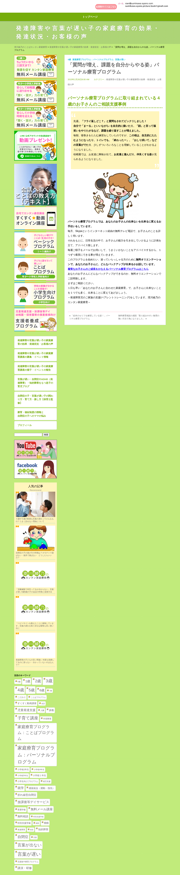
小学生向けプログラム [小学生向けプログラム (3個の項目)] (28, 781)
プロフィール (25, 425)
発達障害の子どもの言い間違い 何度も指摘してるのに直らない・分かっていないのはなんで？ (35, 662)
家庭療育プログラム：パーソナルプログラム (93, 59)
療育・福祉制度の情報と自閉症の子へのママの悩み (32, 414)
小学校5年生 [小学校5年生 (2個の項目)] (23, 775)
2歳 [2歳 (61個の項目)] (38, 681)
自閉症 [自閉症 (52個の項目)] (23, 837)
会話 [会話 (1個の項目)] (43, 703)
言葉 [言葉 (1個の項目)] (35, 837)
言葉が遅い (120, 59)
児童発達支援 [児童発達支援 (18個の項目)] (27, 710)
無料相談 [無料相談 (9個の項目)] (23, 816)
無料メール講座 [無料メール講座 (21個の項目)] (42, 809)
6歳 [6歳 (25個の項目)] (41, 690)
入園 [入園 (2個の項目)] (42, 710)
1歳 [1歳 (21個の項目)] (27, 681)
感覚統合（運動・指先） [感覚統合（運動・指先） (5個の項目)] (42, 788)
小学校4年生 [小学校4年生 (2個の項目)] (39, 769)
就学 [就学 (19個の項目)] (21, 788)
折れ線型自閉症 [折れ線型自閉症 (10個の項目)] (27, 794)
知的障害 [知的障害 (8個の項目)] (43, 829)
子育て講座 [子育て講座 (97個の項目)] (28, 718)
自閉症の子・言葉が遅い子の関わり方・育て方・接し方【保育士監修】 (35, 399)
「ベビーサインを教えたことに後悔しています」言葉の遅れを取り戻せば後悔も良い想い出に (35, 625)
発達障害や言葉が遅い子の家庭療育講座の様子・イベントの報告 (35, 368)
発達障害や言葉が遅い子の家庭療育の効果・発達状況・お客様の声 (35, 342)
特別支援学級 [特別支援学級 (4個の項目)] (24, 823)
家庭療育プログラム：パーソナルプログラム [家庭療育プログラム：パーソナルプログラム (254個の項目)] (36, 754)
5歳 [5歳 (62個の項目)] (32, 690)
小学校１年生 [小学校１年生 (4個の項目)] (39, 775)
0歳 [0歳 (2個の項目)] (19, 682)
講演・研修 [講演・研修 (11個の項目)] (25, 868)
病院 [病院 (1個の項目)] (37, 823)
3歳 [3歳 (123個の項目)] (49, 681)
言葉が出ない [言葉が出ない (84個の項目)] (30, 845)
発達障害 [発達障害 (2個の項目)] (21, 830)
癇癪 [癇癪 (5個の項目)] (46, 823)
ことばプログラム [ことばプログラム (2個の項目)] (38, 697)
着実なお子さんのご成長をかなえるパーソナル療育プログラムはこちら (108, 269)
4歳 (69, 59)
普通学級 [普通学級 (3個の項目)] (22, 809)
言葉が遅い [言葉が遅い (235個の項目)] (29, 854)
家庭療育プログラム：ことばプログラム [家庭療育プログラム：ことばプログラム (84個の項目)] (36, 733)
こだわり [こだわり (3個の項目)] (22, 697)
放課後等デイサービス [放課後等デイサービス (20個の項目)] (33, 802)
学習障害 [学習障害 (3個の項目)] (47, 719)
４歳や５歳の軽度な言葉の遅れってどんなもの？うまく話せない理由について (35, 520)
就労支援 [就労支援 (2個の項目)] (47, 781)
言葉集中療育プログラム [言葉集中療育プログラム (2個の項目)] (28, 862)
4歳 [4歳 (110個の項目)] (21, 690)
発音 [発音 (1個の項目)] (31, 830)
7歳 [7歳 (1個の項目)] (50, 691)
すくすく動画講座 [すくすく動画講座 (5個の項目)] (27, 703)
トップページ (90, 16)
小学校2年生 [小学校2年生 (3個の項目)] (23, 769)
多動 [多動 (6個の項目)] (51, 710)
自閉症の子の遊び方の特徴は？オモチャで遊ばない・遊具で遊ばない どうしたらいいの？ (35, 555)
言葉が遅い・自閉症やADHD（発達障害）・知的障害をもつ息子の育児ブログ (35, 383)
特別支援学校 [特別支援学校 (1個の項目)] (38, 817)
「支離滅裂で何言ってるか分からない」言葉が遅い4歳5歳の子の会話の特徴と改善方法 (35, 590)
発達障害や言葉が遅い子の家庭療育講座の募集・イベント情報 (35, 355)
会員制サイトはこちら (106, 7)
